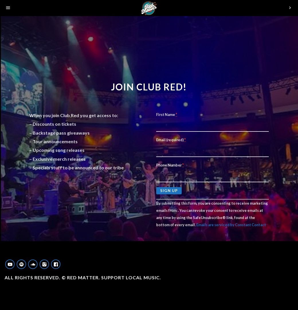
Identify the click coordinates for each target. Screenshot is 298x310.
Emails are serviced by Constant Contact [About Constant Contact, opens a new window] (231, 224)
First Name (166, 114)
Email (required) (171, 139)
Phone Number (170, 164)
